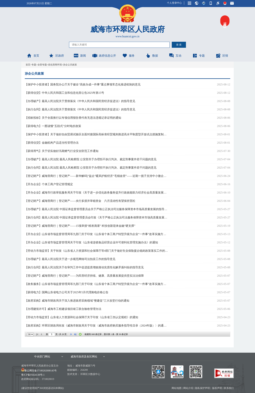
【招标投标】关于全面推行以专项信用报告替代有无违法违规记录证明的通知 (73, 117)
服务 (128, 55)
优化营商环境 (55, 64)
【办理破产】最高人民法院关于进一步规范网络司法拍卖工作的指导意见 (70, 259)
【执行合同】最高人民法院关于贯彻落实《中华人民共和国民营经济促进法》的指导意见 (80, 109)
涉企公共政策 (70, 64)
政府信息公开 (104, 55)
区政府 (56, 55)
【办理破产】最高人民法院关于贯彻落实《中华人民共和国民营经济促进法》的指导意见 (80, 101)
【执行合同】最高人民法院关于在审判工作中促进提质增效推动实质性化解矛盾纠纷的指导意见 (84, 267)
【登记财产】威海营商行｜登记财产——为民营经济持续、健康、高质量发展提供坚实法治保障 (84, 275)
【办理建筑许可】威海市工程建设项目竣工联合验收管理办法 (63, 308)
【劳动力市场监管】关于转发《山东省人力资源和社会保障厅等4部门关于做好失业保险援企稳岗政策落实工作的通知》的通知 (97, 250)
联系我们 (229, 388)
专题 (198, 55)
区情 (222, 55)
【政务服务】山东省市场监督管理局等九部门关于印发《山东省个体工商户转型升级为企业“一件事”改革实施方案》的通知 (97, 283)
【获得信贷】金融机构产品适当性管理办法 (52, 142)
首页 (33, 55)
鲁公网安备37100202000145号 (39, 370)
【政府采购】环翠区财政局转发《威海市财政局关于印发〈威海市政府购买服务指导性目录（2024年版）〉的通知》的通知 (97, 325)
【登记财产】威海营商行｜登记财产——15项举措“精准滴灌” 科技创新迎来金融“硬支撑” (80, 225)
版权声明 (217, 388)
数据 (152, 55)
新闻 (79, 55)
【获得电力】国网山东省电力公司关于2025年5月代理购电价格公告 (66, 292)
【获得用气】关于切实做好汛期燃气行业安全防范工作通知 (61, 150)
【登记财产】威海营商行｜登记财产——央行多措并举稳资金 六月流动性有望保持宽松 (80, 200)
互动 (175, 55)
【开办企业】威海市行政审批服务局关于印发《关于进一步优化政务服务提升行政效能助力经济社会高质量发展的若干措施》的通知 (97, 192)
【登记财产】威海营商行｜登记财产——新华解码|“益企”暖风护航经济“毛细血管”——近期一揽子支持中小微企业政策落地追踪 (97, 175)
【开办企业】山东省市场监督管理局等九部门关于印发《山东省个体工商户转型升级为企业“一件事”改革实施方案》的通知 (97, 234)
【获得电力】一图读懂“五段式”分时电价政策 (53, 126)
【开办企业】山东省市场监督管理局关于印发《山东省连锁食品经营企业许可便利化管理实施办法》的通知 (91, 242)
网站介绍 (188, 388)
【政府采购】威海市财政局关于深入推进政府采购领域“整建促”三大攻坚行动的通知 (77, 300)
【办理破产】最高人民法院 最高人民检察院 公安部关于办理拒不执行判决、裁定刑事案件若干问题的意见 (91, 159)
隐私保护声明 (202, 388)
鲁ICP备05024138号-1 (32, 375)
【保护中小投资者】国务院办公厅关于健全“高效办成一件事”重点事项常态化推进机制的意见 (83, 84)
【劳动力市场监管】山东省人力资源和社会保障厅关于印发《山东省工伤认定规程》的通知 (81, 317)
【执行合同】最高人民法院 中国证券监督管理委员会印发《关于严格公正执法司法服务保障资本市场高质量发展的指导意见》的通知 (97, 217)
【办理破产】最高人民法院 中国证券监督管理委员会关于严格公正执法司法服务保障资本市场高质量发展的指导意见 (97, 209)
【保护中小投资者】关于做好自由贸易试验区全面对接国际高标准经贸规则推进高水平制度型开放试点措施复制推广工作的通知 (97, 134)
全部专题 (42, 64)
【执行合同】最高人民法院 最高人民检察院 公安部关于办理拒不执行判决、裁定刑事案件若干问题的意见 (91, 167)
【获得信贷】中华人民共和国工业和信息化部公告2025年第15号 (64, 92)
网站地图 (177, 388)
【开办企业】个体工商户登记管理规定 (49, 184)
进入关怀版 (225, 21)
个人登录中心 (174, 3)
